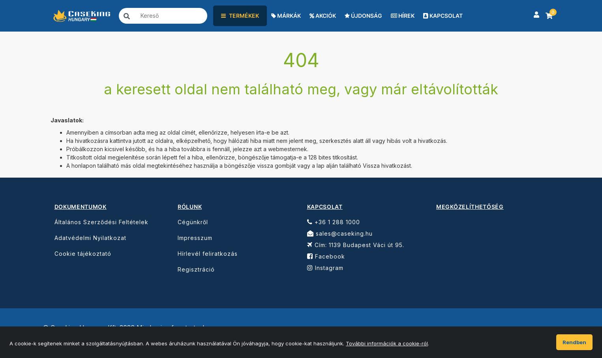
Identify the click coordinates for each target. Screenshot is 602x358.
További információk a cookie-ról (387, 343)
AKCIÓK (322, 15)
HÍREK (402, 15)
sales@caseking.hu (340, 233)
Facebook (326, 256)
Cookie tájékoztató (82, 253)
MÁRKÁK (286, 15)
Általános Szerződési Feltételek (101, 222)
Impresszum (195, 237)
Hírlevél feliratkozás (208, 253)
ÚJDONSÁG (363, 15)
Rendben (574, 342)
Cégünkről (193, 222)
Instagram (325, 267)
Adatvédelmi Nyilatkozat (90, 237)
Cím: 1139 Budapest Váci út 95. (355, 245)
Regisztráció (196, 269)
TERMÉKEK (240, 15)
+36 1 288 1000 (333, 222)
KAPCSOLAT (443, 15)
